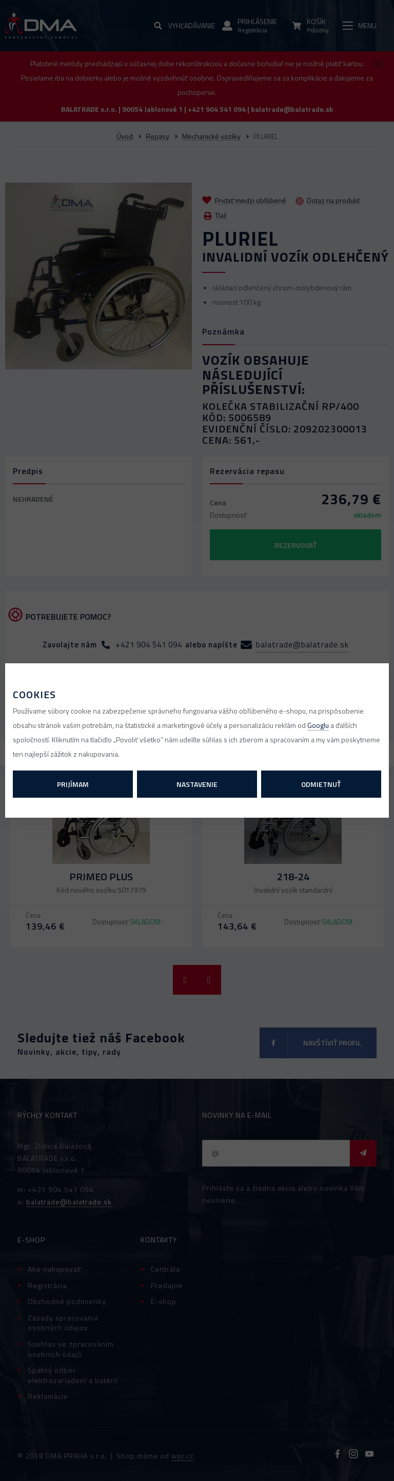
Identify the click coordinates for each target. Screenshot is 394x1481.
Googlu (318, 725)
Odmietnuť (321, 784)
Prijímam (73, 784)
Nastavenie (197, 784)
